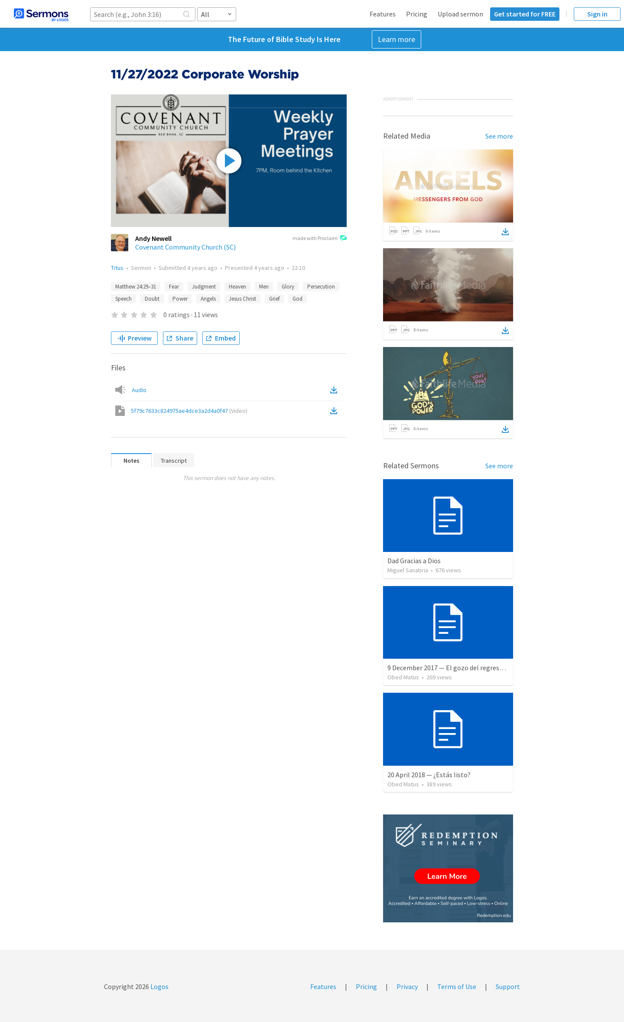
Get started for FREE (525, 14)
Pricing (416, 14)
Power (180, 298)
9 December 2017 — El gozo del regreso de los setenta (466, 667)
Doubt (152, 298)
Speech (123, 298)
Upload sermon (460, 14)
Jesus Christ (242, 298)
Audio (139, 390)
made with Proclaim (319, 239)
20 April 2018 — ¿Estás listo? (429, 774)
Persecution (321, 286)
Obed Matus (403, 677)
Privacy (407, 986)
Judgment (204, 286)
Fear (174, 286)
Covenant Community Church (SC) (185, 247)
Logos (159, 986)
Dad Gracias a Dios (414, 560)
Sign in (597, 14)
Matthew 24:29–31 (135, 286)
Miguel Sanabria (407, 570)
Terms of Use (456, 986)
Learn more (396, 39)
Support (508, 986)
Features (383, 14)
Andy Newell (153, 238)
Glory (288, 286)
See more (499, 136)
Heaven (237, 286)
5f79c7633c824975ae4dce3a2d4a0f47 (189, 411)
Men (264, 286)
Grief (274, 298)
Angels (208, 298)
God (297, 298)
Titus (117, 268)
